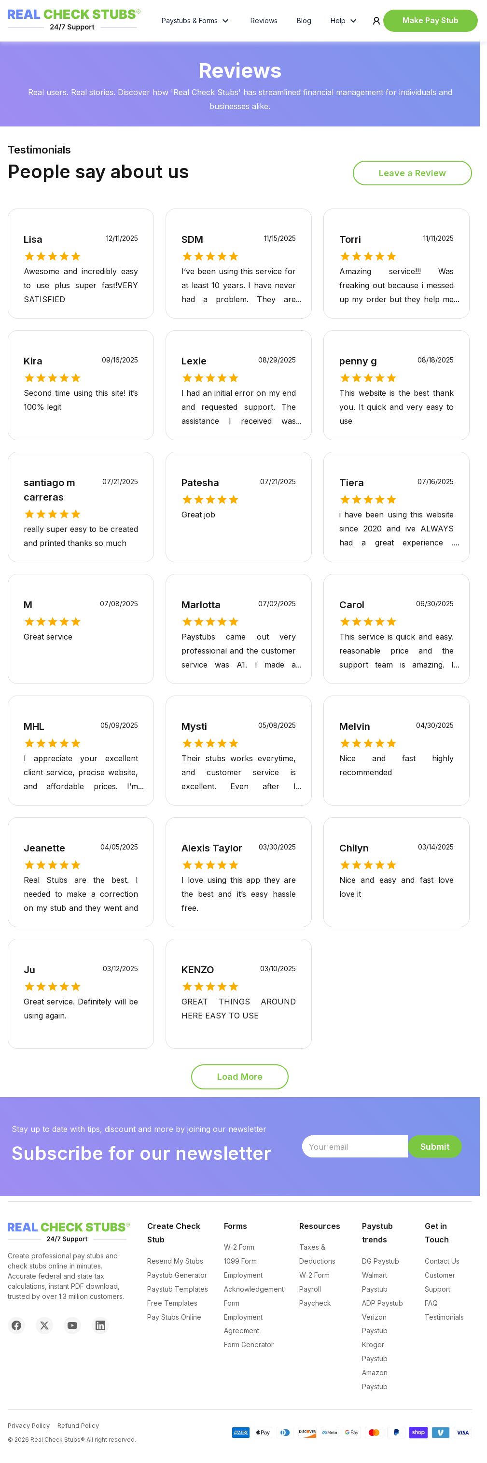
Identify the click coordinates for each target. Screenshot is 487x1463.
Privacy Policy (29, 1425)
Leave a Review (412, 178)
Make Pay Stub (431, 23)
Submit (435, 1151)
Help (345, 23)
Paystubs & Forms (196, 23)
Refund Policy (78, 1425)
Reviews (264, 23)
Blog (304, 23)
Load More (240, 1081)
